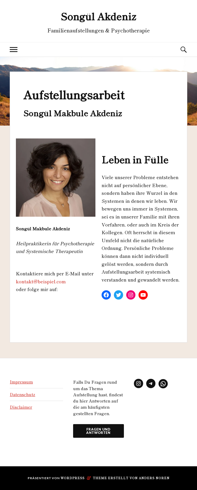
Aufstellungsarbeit (73, 94)
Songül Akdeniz (98, 16)
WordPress (73, 478)
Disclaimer (21, 407)
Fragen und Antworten (98, 431)
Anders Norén (154, 478)
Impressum (21, 382)
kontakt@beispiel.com (41, 281)
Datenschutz (22, 394)
